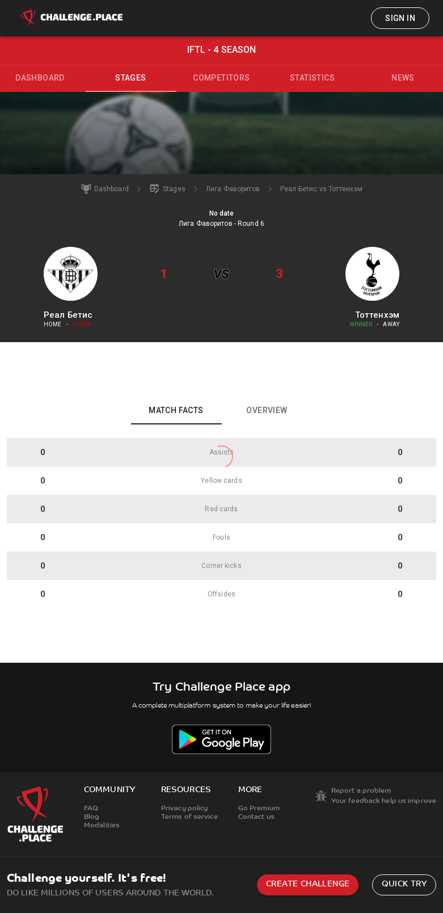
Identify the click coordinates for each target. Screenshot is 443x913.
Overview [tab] (266, 410)
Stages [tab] (130, 77)
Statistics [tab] (312, 77)
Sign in (400, 18)
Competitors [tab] (221, 77)
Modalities (102, 825)
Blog (91, 817)
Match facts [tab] (176, 410)
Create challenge (307, 884)
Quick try (404, 884)
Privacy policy (184, 808)
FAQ (91, 808)
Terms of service (189, 817)
